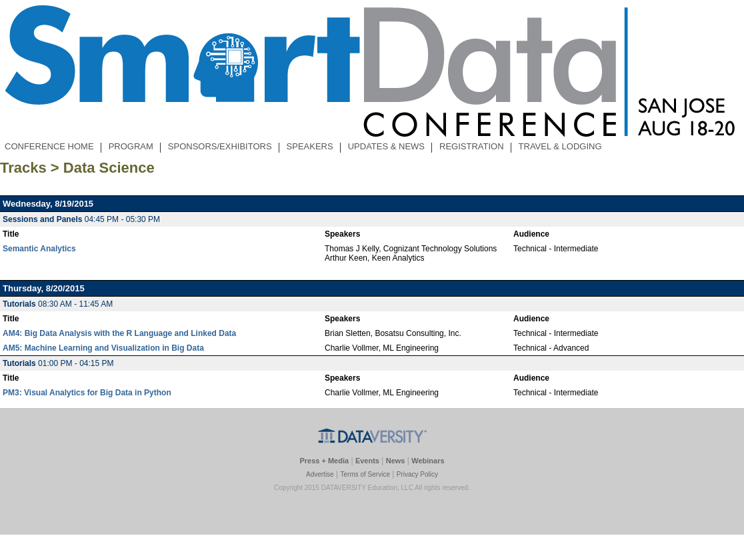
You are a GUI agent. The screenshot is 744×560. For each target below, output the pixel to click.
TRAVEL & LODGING (560, 146)
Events (367, 461)
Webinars (427, 461)
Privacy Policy (417, 474)
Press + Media (324, 461)
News (395, 461)
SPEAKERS (309, 146)
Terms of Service (364, 474)
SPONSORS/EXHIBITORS (220, 146)
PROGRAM (130, 146)
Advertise (320, 474)
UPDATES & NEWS (386, 146)
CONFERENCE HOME (49, 146)
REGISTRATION (471, 146)
